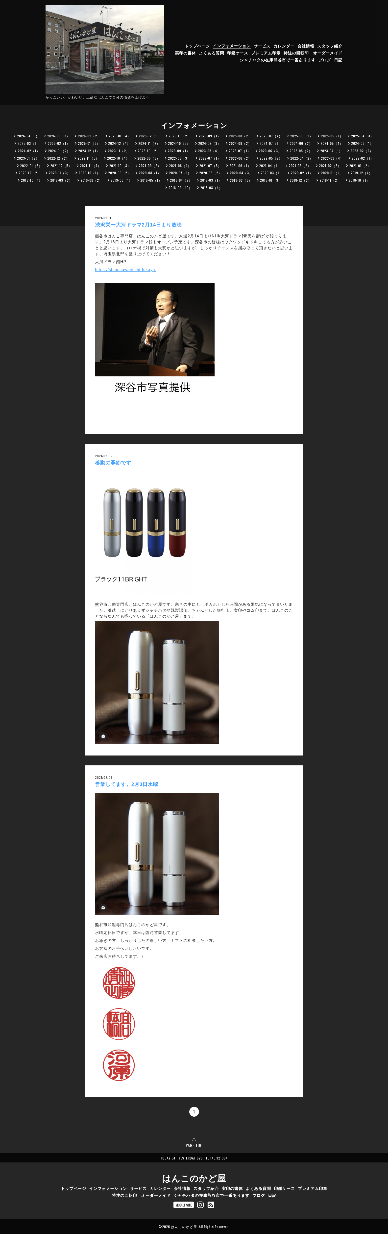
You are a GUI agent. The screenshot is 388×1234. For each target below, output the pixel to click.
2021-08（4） (180, 165)
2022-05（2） (271, 158)
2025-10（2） (180, 135)
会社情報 (305, 46)
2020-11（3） (60, 172)
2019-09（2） (61, 180)
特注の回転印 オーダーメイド (313, 52)
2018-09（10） (180, 187)
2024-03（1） (362, 143)
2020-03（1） (272, 172)
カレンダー (283, 46)
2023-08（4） (209, 150)
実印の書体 (185, 52)
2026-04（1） (28, 135)
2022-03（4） (332, 158)
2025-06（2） (301, 135)
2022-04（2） (301, 158)
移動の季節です (113, 462)
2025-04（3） (362, 135)
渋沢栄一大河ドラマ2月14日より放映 (138, 224)
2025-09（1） (210, 135)
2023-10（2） (149, 150)
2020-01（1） (332, 172)
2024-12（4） (119, 143)
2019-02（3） (241, 180)
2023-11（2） (119, 150)
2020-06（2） (210, 172)
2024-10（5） (179, 143)
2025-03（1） (29, 143)
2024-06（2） (301, 143)
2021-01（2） (360, 165)
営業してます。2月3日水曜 (129, 784)
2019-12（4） (361, 172)
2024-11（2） (149, 143)
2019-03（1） (211, 180)
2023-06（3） (270, 150)
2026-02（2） (89, 135)
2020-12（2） (30, 172)
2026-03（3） (58, 135)
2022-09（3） (148, 158)
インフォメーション (232, 46)
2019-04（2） (181, 180)
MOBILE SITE (183, 1205)
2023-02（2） (361, 150)
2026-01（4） (120, 135)
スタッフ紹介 (329, 46)
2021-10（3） (120, 165)
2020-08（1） (150, 172)
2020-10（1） (89, 172)
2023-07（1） (240, 150)
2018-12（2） (301, 180)
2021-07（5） (210, 165)
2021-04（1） (270, 165)
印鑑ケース (237, 52)
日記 (338, 59)
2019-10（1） (31, 180)
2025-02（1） (59, 143)
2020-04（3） (241, 172)
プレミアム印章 (266, 52)
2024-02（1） (29, 150)
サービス (262, 46)
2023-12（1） (89, 150)
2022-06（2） (240, 158)
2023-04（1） (331, 150)
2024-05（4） (331, 143)
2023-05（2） (301, 150)
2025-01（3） (89, 143)
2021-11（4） (90, 165)
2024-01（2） (59, 150)
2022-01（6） (31, 165)
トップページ (197, 46)
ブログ (324, 59)
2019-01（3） (271, 180)
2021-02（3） (330, 165)
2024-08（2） (240, 143)
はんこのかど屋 (194, 1177)
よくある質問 (211, 52)
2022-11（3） (88, 158)
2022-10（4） (118, 158)
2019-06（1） (121, 180)
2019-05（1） (151, 180)
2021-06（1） (240, 165)
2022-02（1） (363, 158)
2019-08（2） (91, 180)
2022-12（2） (58, 158)
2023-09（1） (179, 150)
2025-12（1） (150, 135)
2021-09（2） (150, 165)
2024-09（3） (209, 143)
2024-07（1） (271, 143)
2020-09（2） (119, 172)
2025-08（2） (240, 135)
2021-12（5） (61, 165)
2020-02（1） (302, 172)
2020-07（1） (180, 172)
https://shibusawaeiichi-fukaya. (125, 270)
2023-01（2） (28, 158)
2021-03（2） (300, 165)
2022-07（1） (210, 158)
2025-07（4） (271, 135)
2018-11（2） (330, 180)
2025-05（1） (332, 135)
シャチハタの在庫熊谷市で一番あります (277, 59)
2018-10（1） (359, 180)
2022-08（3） (179, 158)
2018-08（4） (211, 187)
